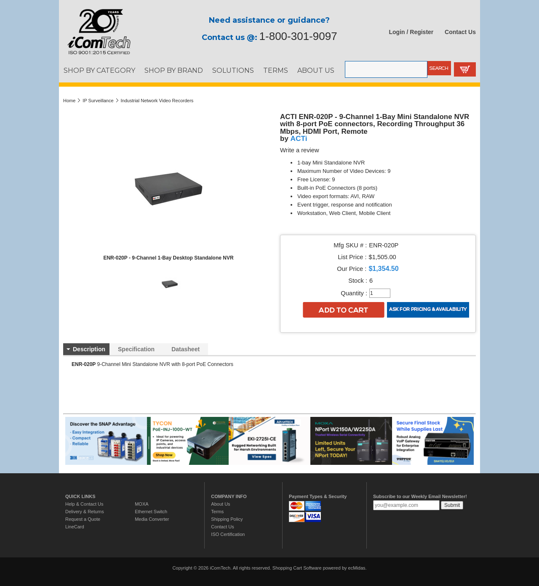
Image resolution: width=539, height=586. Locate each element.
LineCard (74, 526)
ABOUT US (315, 70)
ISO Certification (228, 534)
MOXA (141, 503)
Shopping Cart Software (297, 567)
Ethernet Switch (151, 511)
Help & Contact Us (84, 503)
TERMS (275, 70)
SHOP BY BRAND (173, 70)
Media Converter (152, 519)
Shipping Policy (227, 519)
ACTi (299, 138)
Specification (136, 349)
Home (69, 100)
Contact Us (460, 32)
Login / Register (411, 32)
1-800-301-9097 (298, 36)
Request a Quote (82, 519)
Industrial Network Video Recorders (157, 100)
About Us (220, 503)
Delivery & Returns (84, 511)
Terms (217, 511)
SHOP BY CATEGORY (99, 70)
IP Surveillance (98, 100)
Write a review (299, 150)
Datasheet (185, 349)
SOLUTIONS (233, 70)
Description (89, 349)
